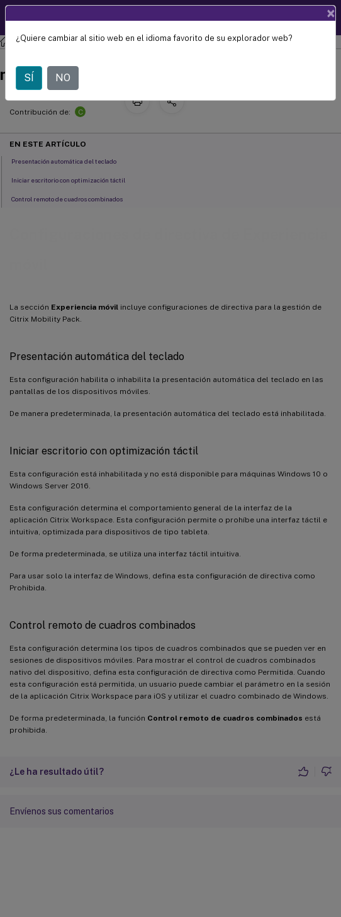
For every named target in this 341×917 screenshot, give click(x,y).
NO (62, 78)
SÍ (29, 78)
